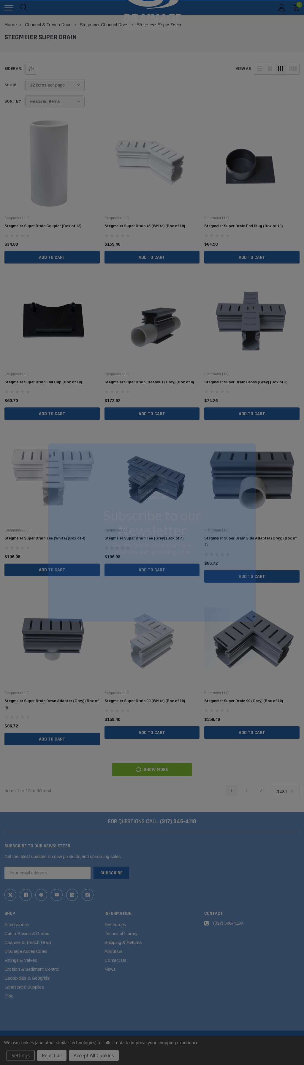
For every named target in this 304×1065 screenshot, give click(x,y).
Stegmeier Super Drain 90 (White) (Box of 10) (144, 701)
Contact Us (115, 960)
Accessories (16, 924)
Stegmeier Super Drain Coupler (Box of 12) (42, 226)
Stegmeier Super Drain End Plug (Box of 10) (243, 226)
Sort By (12, 101)
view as (243, 69)
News (110, 969)
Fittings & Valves (20, 960)
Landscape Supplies (24, 986)
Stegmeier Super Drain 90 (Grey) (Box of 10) (243, 701)
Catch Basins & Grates (26, 933)
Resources (115, 924)
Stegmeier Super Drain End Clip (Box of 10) (43, 382)
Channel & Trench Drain (27, 942)
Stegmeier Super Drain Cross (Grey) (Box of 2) (245, 382)
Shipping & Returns (123, 942)
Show (10, 85)
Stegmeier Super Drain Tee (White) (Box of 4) (44, 538)
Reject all (52, 1055)
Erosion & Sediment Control (31, 969)
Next (284, 791)
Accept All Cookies (94, 1055)
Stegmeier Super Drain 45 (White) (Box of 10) (144, 226)
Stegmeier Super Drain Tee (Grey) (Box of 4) (143, 538)
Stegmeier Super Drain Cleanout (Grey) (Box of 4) (149, 382)
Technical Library (121, 933)
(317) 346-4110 (178, 821)
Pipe (8, 995)
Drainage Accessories (26, 951)
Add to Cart (52, 257)
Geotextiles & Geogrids (27, 978)
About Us (113, 951)
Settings (21, 1055)
